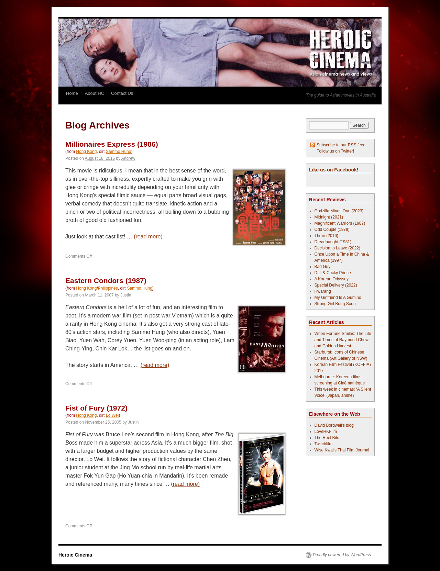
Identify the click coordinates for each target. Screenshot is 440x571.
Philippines (108, 288)
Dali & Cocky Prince (333, 272)
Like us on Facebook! (333, 169)
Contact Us (122, 93)
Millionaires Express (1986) (111, 144)
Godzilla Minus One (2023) (339, 211)
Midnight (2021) (329, 217)
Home (72, 93)
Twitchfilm (324, 443)
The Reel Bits (327, 437)
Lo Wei (112, 415)
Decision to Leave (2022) (337, 248)
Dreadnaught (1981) (333, 241)
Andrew (128, 158)
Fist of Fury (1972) (96, 408)
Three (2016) (326, 235)
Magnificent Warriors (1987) (340, 223)
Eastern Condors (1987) (105, 280)
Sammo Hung (118, 151)
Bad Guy (323, 266)
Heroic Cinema (75, 555)
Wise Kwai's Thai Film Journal (342, 450)
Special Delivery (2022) (336, 285)
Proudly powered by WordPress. (342, 554)
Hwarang (323, 291)
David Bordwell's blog (334, 425)
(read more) (148, 236)
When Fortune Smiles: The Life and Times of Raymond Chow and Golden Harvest (343, 339)
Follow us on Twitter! (335, 151)
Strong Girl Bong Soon (335, 303)
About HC (94, 93)
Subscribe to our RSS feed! (341, 145)
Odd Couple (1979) (332, 229)
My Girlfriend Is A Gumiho (338, 297)
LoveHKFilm (326, 431)
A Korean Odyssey (332, 279)
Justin (125, 295)
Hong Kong (86, 151)
